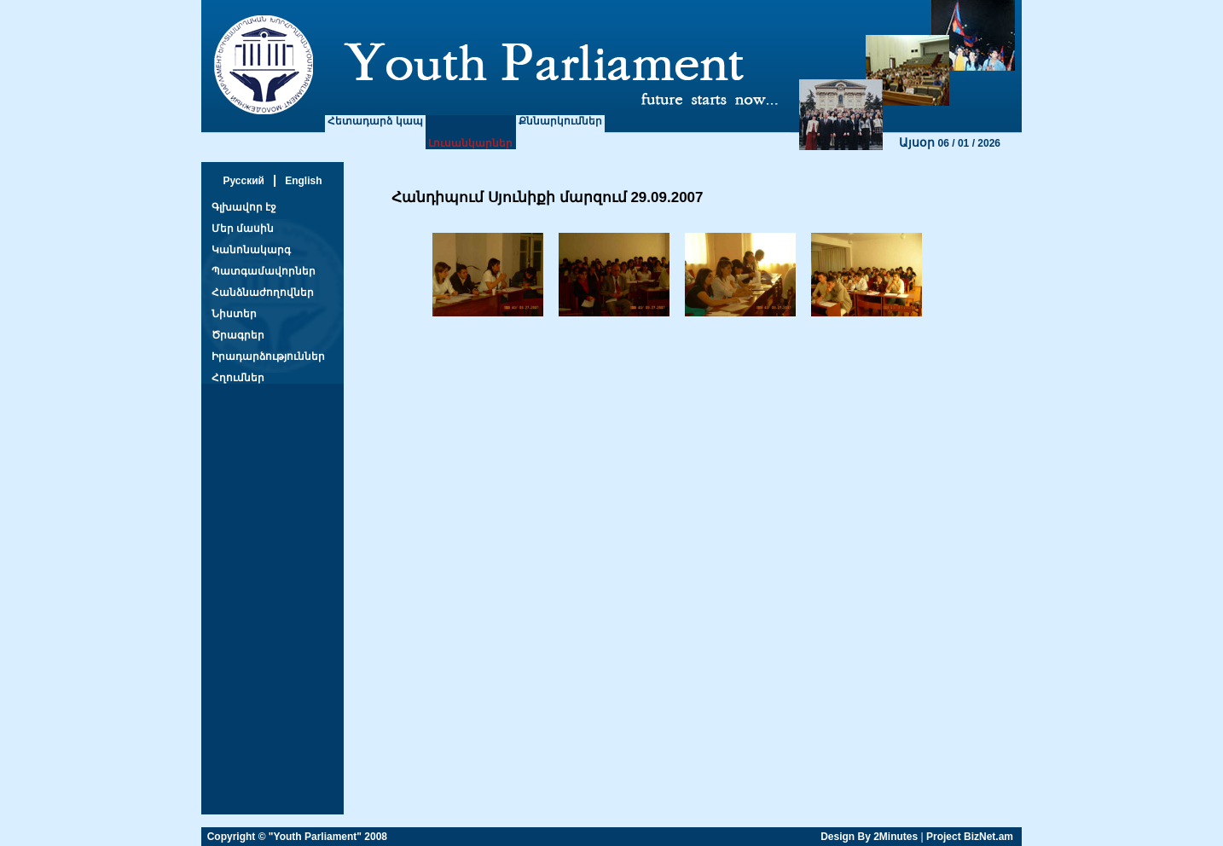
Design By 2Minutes (869, 837)
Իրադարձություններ (268, 356)
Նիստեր (234, 314)
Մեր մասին (243, 229)
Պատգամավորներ (264, 271)
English (303, 181)
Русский (243, 181)
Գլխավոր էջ (244, 207)
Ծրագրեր (238, 335)
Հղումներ (238, 378)
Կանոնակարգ (251, 250)
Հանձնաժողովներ (263, 292)
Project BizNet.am (969, 837)
